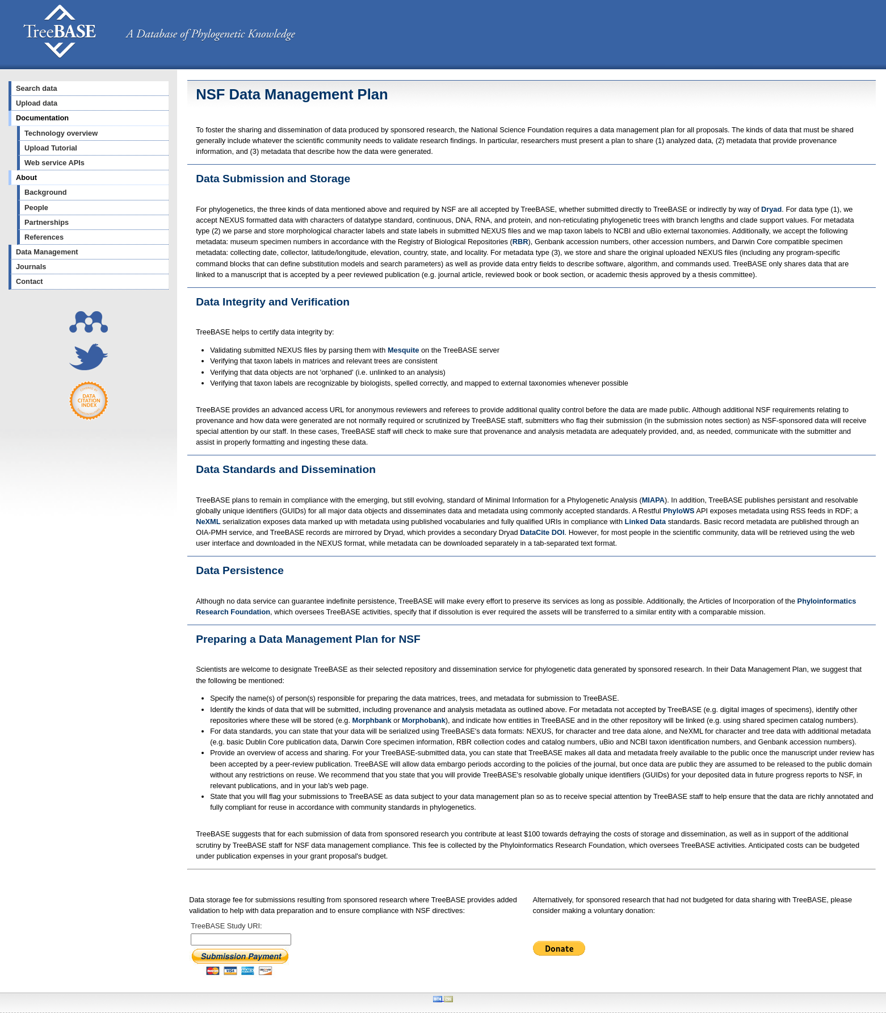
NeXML (208, 521)
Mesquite (403, 350)
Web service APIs (54, 162)
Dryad (771, 209)
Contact (29, 281)
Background (45, 192)
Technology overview (61, 133)
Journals (31, 266)
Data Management (47, 252)
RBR (520, 241)
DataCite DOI (542, 532)
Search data (36, 88)
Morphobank (424, 720)
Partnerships (46, 222)
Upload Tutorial (50, 148)
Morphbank (372, 720)
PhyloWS (678, 510)
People (36, 207)
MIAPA (653, 500)
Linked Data (645, 521)
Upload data (36, 103)
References (44, 237)
